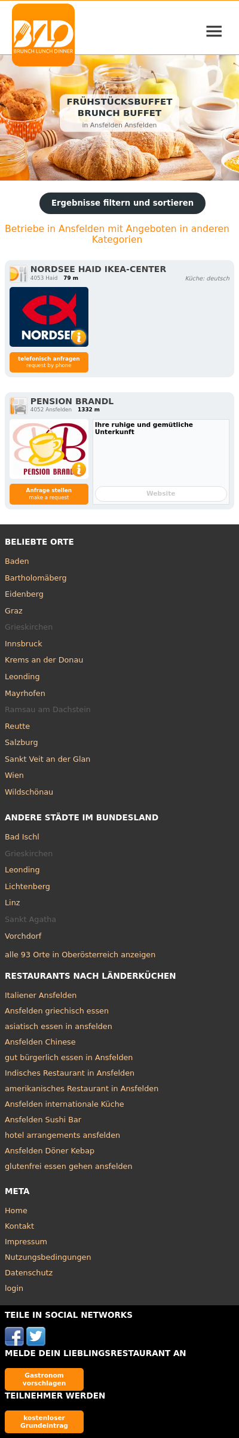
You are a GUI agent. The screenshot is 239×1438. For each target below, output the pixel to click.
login (14, 1288)
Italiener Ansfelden (40, 995)
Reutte (17, 726)
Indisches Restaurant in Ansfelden (69, 1072)
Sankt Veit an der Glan (47, 759)
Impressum (26, 1241)
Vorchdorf (23, 936)
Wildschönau (29, 791)
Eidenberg (24, 594)
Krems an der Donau (44, 659)
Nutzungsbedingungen (48, 1257)
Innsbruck (23, 643)
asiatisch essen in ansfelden (58, 1026)
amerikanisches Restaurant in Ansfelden (81, 1088)
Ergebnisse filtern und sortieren (122, 203)
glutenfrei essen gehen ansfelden (69, 1166)
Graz (14, 610)
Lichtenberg (27, 886)
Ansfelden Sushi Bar (43, 1119)
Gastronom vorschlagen (44, 1379)
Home (16, 1210)
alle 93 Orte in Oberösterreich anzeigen (80, 954)
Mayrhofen (25, 693)
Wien (14, 775)
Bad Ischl (22, 836)
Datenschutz (29, 1272)
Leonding (22, 676)
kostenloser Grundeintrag (44, 1421)
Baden (17, 561)
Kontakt (19, 1226)
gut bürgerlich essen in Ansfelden (69, 1057)
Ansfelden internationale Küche (64, 1104)
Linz (12, 902)
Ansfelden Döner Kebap (49, 1150)
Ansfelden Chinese (40, 1041)
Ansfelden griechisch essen (57, 1010)
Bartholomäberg (36, 577)
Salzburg (21, 742)
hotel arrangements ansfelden (62, 1135)
